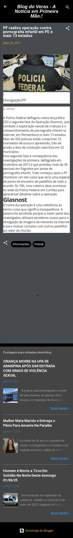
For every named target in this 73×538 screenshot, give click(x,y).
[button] (67, 29)
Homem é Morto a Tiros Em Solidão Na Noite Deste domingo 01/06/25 (29, 475)
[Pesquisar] (67, 8)
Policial (38, 244)
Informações (21, 244)
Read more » (60, 408)
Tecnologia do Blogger (36, 530)
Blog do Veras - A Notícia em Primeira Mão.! (36, 11)
